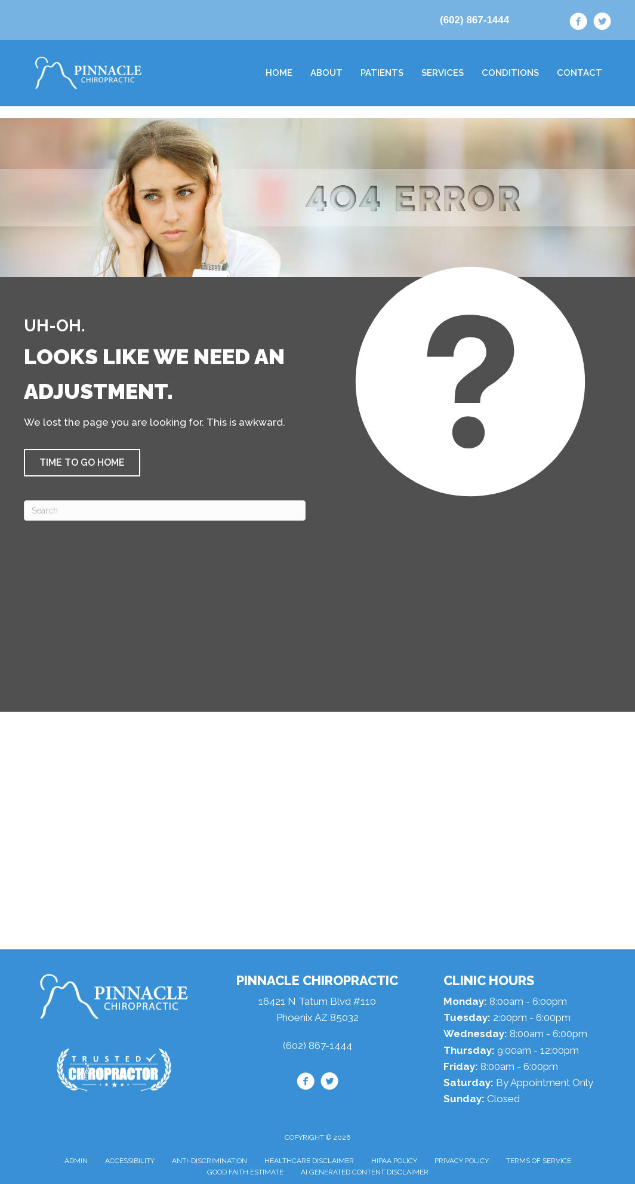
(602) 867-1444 (474, 20)
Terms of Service (538, 1161)
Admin (76, 1161)
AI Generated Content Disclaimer (365, 1172)
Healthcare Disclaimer (309, 1161)
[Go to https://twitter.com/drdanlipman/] (602, 23)
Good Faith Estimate (245, 1172)
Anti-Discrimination (209, 1161)
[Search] (165, 510)
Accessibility (130, 1161)
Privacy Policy (461, 1161)
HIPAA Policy (394, 1161)
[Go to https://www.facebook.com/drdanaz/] (578, 23)
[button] (82, 462)
